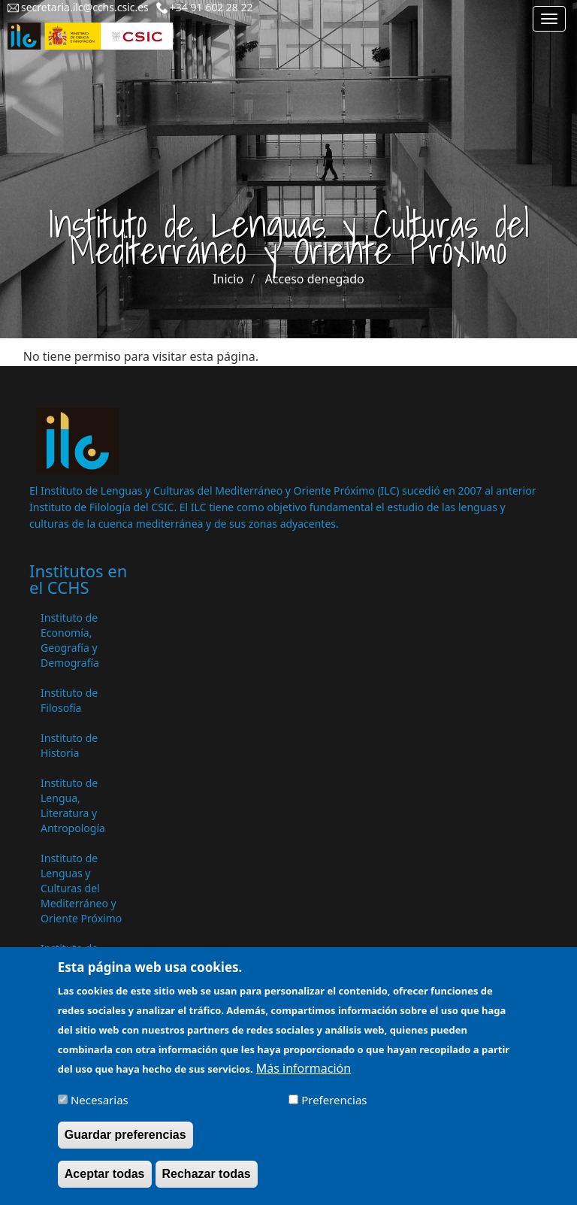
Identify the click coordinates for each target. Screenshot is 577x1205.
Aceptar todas (105, 1180)
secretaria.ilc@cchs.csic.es (85, 7)
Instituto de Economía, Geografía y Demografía (70, 640)
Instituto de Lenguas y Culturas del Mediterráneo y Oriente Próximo (81, 888)
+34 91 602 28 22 (211, 7)
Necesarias (99, 1106)
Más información (303, 1075)
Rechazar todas (206, 1180)
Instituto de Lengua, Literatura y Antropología (73, 805)
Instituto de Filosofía (69, 700)
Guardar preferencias (125, 1141)
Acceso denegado (314, 279)
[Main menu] (549, 19)
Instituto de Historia (69, 745)
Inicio (228, 279)
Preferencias (334, 1106)
